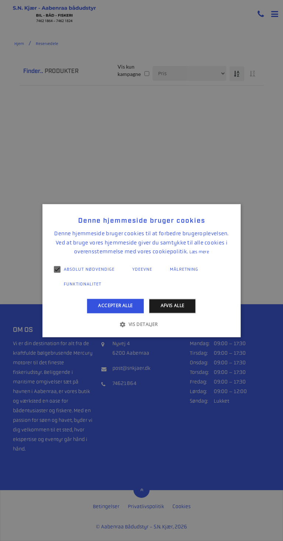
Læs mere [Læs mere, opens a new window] (199, 252)
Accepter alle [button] (115, 306)
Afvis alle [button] (173, 306)
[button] (141, 324)
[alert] (141, 270)
